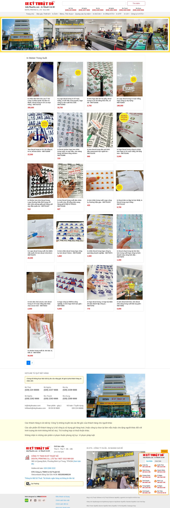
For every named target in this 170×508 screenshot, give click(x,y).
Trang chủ (30, 14)
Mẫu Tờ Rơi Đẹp (119, 506)
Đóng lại (164, 451)
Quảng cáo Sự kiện (82, 14)
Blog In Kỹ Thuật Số (92, 497)
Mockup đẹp (108, 501)
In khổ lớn (97, 14)
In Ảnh (54, 14)
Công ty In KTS (137, 14)
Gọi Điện (149, 461)
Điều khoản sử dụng (62, 496)
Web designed (30, 496)
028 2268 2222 (50, 468)
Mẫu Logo (120, 497)
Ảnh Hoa (137, 497)
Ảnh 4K (132, 497)
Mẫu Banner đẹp (100, 506)
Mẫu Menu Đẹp (110, 506)
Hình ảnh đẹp (127, 497)
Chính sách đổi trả (62, 504)
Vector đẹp (113, 497)
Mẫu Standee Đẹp (128, 501)
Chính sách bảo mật (62, 500)
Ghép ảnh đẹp (91, 501)
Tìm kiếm (136, 3)
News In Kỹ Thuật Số (104, 497)
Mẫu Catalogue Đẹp (130, 506)
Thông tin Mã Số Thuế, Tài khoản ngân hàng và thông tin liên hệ (49, 478)
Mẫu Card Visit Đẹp (139, 501)
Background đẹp (100, 501)
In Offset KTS (108, 14)
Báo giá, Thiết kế (43, 14)
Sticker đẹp (120, 501)
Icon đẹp (114, 501)
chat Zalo (158, 461)
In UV (126, 14)
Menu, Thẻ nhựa (66, 14)
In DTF (118, 14)
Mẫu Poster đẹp (91, 506)
